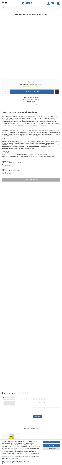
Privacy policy (15, 458)
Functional (22, 463)
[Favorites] (53, 3)
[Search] (58, 7)
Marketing (15, 461)
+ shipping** (39, 84)
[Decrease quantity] (8, 92)
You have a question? (31, 105)
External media (25, 461)
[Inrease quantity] (8, 91)
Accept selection (51, 448)
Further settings (31, 463)
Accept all (51, 442)
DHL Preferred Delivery (10, 463)
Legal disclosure (10, 456)
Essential (6, 461)
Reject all (51, 445)
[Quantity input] (5, 91)
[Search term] (29, 7)
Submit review (37, 416)
